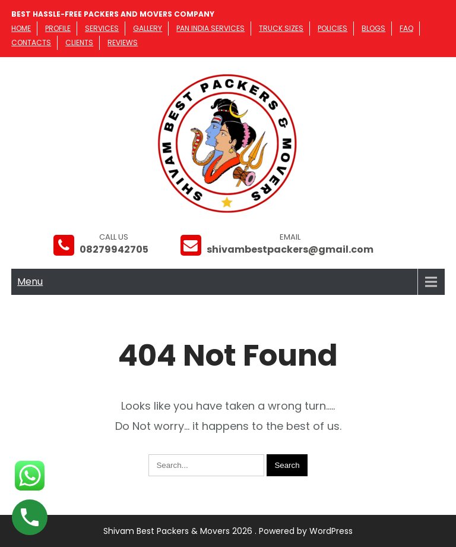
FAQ (406, 28)
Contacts (31, 42)
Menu (30, 281)
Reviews (122, 42)
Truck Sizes (281, 28)
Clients (79, 42)
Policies (332, 28)
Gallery (147, 28)
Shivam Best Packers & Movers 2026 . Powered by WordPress (228, 531)
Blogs (373, 28)
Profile (58, 28)
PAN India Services (210, 28)
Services (102, 28)
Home (21, 28)
